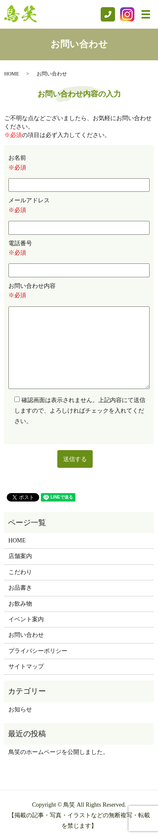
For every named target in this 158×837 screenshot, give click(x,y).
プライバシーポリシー (37, 651)
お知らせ (20, 709)
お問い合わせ (26, 635)
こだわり (20, 572)
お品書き (20, 588)
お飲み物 (20, 604)
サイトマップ (26, 666)
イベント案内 (26, 619)
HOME (11, 74)
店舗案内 (20, 556)
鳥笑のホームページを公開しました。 (58, 752)
